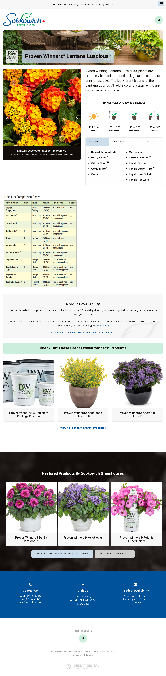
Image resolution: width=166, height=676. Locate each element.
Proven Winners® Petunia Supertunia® (136, 539)
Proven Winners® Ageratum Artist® (137, 415)
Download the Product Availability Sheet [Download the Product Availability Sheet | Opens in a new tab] (82, 332)
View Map (83, 604)
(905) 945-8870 (106, 4)
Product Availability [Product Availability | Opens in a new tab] (114, 553)
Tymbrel (89, 655)
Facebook (78, 630)
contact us (103, 325)
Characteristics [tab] (124, 141)
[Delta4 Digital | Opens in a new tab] (83, 666)
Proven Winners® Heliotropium (84, 538)
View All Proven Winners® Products (62, 553)
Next (77, 118)
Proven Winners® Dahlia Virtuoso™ (31, 539)
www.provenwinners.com (61, 154)
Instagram (87, 630)
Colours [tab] (95, 141)
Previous (7, 118)
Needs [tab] (151, 141)
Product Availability (136, 591)
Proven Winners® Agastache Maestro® (83, 415)
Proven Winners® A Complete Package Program (28, 415)
